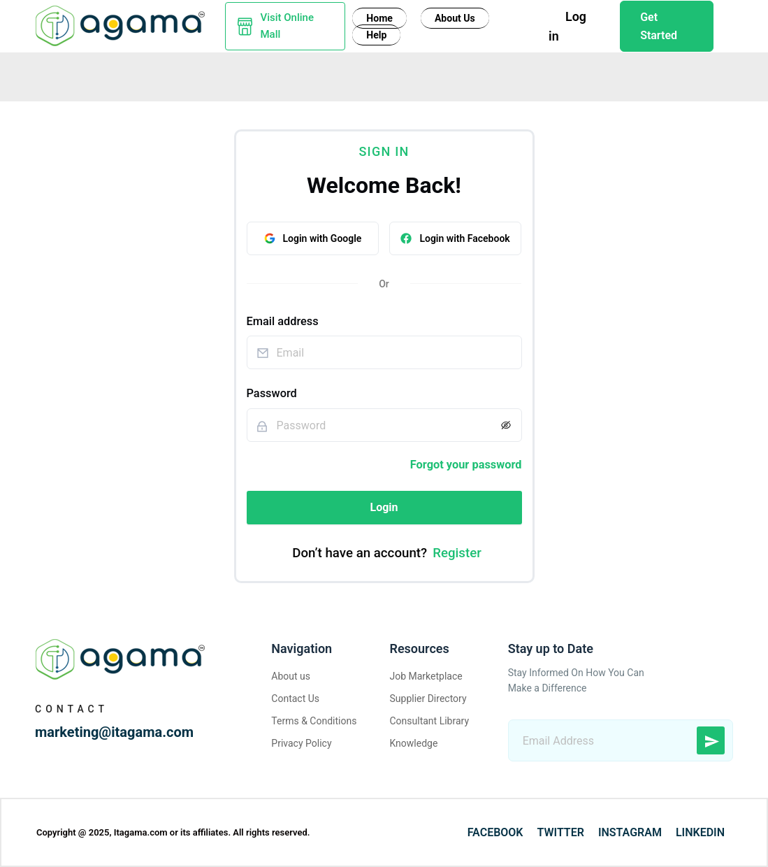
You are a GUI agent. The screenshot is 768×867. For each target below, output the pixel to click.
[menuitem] (42, 75)
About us (290, 676)
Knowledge (556, 75)
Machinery (101, 75)
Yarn (161, 75)
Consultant (371, 75)
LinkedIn (700, 832)
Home (379, 18)
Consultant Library (429, 720)
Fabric (209, 75)
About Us (455, 18)
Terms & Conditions (313, 720)
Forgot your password (466, 464)
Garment (482, 75)
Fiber (38, 75)
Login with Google (313, 237)
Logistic (627, 75)
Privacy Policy (301, 743)
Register (457, 553)
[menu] (384, 74)
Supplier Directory (427, 698)
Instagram (630, 832)
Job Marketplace (425, 676)
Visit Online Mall (287, 26)
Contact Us (295, 698)
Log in (569, 25)
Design (303, 75)
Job (429, 75)
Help (376, 35)
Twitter (560, 832)
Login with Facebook (454, 237)
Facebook (495, 832)
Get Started (659, 25)
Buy (255, 75)
